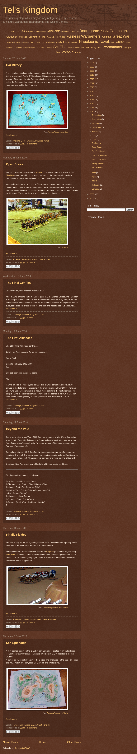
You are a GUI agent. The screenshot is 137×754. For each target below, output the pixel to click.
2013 (92, 99)
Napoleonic (88, 42)
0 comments (32, 144)
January (95, 189)
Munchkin (74, 42)
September (97, 127)
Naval (46, 141)
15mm (12, 31)
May (94, 173)
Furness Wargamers (83, 36)
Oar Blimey (14, 65)
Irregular (50, 552)
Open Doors (14, 164)
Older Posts (74, 742)
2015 (92, 91)
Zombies (76, 52)
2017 (92, 83)
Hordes (9, 42)
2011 (92, 108)
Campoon (11, 36)
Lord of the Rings (36, 42)
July (94, 135)
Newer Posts (10, 742)
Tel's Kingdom (30, 10)
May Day (10, 175)
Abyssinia (17, 619)
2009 (92, 194)
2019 (92, 75)
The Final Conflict (18, 282)
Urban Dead (79, 47)
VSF (87, 47)
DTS (43, 37)
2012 (92, 103)
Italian (25, 42)
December (96, 115)
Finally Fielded (16, 534)
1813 (18, 31)
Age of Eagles (41, 32)
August (95, 131)
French (61, 36)
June (94, 139)
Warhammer (44, 259)
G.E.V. (33, 725)
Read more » (11, 135)
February (96, 185)
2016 (92, 87)
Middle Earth (62, 42)
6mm (32, 31)
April (94, 177)
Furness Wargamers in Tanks (57, 713)
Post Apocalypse (29, 47)
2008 (92, 198)
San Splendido (16, 642)
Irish (42, 314)
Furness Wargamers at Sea (58, 132)
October (95, 123)
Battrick (75, 32)
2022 (92, 71)
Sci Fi (58, 47)
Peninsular (9, 48)
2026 (92, 63)
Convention (34, 37)
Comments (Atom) (22, 748)
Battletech (66, 32)
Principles (52, 619)
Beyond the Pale (17, 429)
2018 (92, 79)
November (96, 119)
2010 (92, 112)
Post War (40, 48)
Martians (50, 42)
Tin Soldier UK (12, 555)
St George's (69, 48)
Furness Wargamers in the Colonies (55, 608)
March (95, 181)
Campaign (17, 314)
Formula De (51, 37)
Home (42, 742)
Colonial (23, 37)
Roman (49, 48)
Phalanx (18, 47)
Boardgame (89, 31)
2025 (92, 67)
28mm (25, 31)
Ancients (54, 31)
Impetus (18, 42)
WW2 (66, 52)
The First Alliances (19, 337)
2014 (92, 95)
